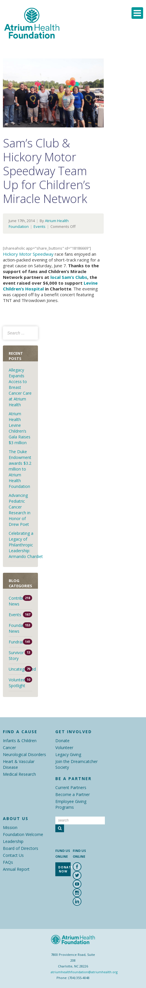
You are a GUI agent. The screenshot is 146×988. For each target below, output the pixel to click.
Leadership (13, 841)
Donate (62, 740)
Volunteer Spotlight (18, 682)
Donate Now (64, 869)
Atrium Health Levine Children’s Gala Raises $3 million (19, 428)
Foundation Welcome (23, 834)
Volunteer (64, 747)
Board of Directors (20, 848)
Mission (10, 827)
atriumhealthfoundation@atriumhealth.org (84, 972)
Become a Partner (72, 794)
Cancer (9, 747)
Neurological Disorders (24, 754)
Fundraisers (19, 642)
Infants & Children (19, 740)
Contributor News (19, 601)
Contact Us (13, 855)
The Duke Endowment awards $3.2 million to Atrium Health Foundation (20, 469)
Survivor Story (16, 655)
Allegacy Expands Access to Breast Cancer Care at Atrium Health (20, 387)
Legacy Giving (68, 754)
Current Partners (70, 787)
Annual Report (16, 869)
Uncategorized (20, 669)
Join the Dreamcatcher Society (76, 764)
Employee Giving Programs (70, 804)
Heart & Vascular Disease (18, 764)
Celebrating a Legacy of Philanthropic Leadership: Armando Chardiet (26, 544)
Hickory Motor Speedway (28, 254)
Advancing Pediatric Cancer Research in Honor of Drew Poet (19, 510)
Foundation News (19, 628)
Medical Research (19, 774)
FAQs (8, 862)
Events (39, 226)
